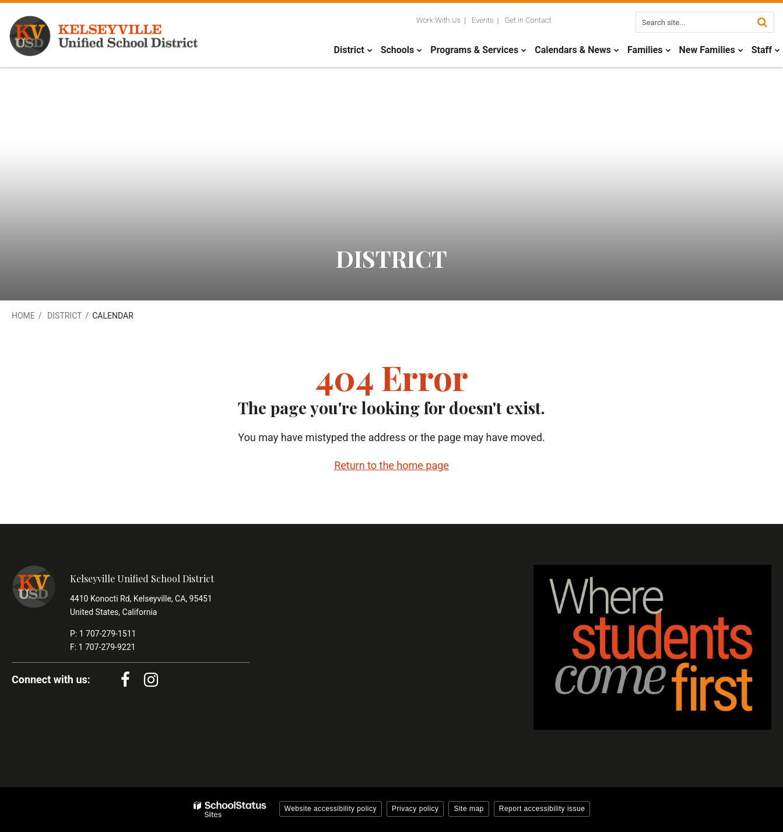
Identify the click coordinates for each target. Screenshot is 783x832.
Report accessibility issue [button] (542, 809)
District (64, 315)
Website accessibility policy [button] (331, 809)
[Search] (762, 22)
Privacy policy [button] (415, 809)
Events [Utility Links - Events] (483, 20)
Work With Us (438, 20)
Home (23, 315)
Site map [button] (468, 809)
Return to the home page (391, 465)
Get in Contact (528, 20)
